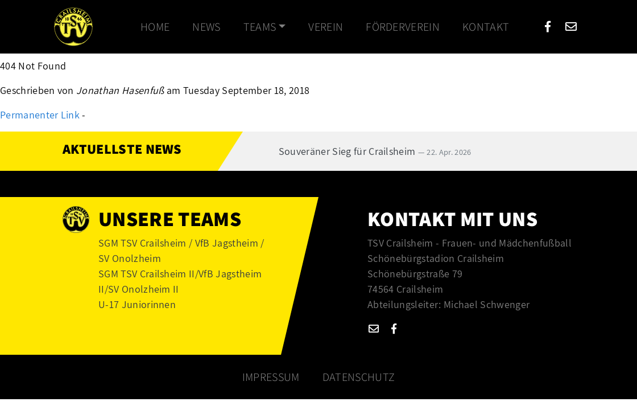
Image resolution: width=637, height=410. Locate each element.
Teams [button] (259, 26)
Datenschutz (358, 377)
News (206, 26)
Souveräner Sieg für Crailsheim (375, 151)
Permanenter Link (40, 114)
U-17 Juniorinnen (137, 304)
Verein (325, 26)
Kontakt (485, 26)
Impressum (271, 377)
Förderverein (403, 26)
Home (154, 26)
